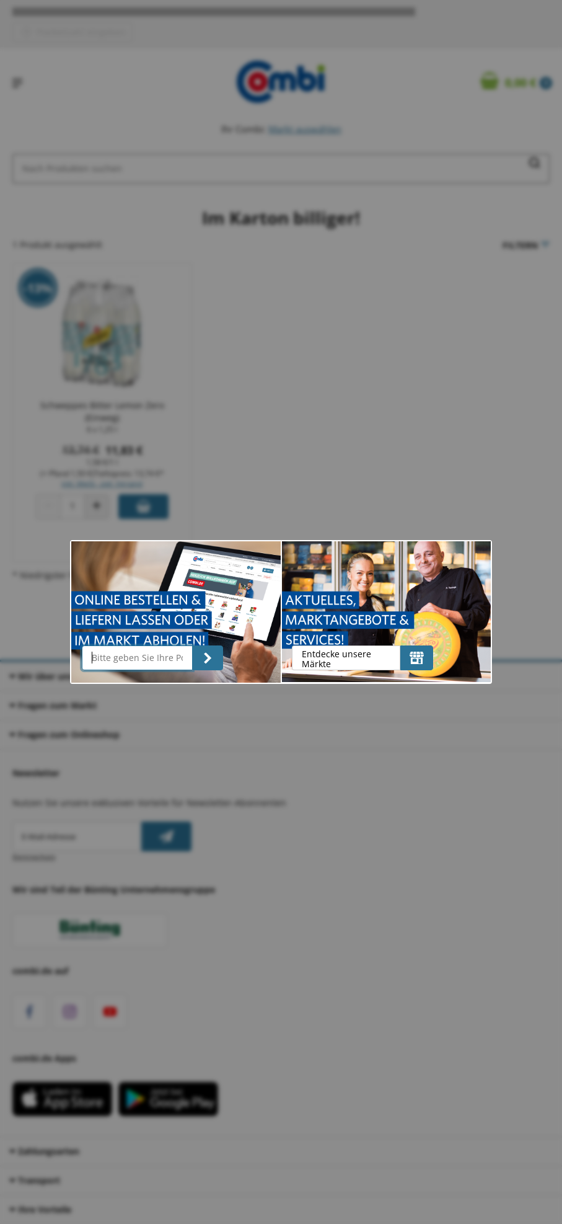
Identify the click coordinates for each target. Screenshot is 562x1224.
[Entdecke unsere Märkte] (416, 657)
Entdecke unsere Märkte (336, 659)
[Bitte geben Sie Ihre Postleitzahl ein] (137, 657)
